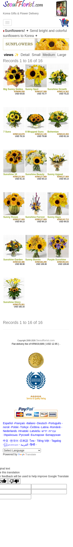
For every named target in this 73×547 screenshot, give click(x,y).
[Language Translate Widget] (22, 450)
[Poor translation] (14, 481)
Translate (27, 454)
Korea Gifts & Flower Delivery (21, 13)
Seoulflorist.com (45, 340)
